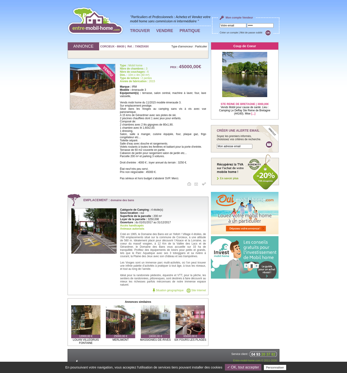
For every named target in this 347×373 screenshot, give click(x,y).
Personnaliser (275, 367)
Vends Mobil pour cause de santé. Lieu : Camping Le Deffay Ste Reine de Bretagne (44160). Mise (244, 106)
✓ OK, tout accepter (243, 367)
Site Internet (196, 290)
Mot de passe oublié (251, 32)
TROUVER (140, 30)
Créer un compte (229, 32)
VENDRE (164, 30)
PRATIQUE (190, 30)
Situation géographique (168, 290)
